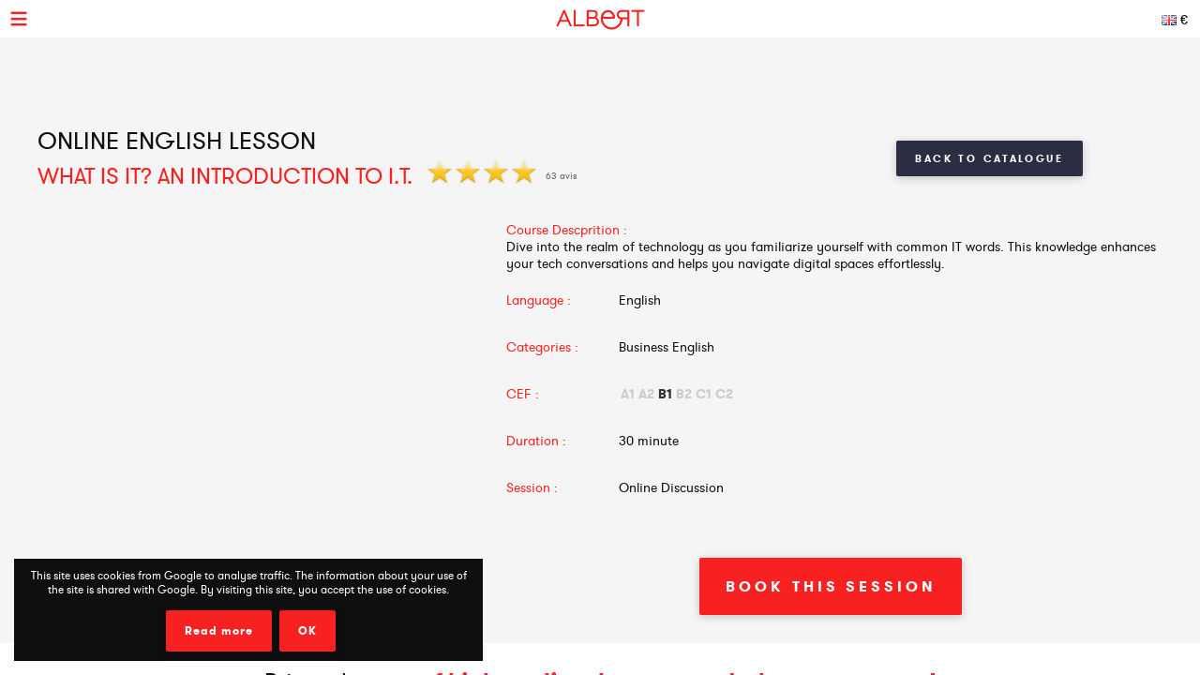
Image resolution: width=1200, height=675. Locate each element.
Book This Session (830, 586)
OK (307, 630)
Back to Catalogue (989, 158)
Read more (219, 630)
